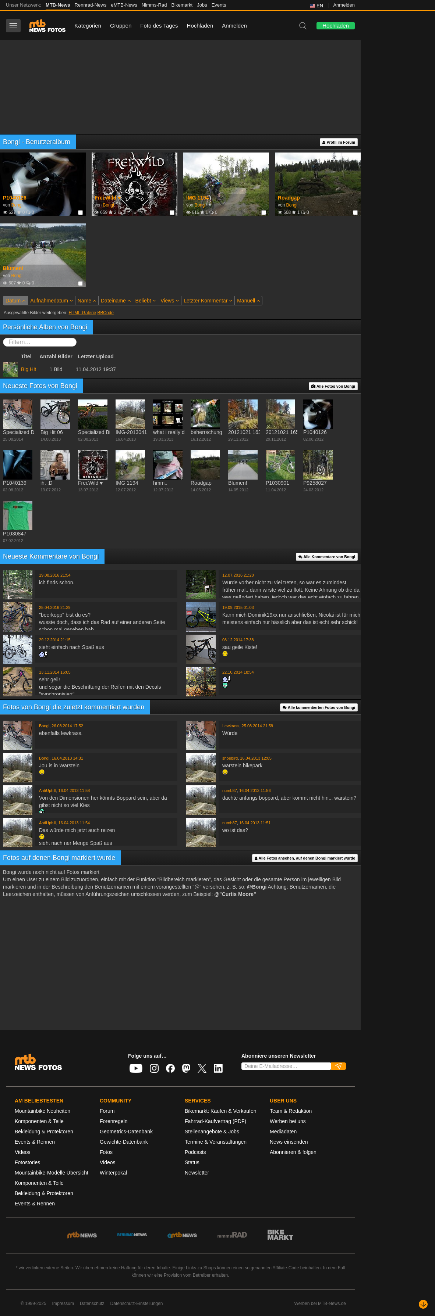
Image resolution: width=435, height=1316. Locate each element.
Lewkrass (230, 726)
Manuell (248, 301)
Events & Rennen (35, 1142)
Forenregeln (114, 1121)
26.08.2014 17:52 (67, 726)
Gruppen (120, 25)
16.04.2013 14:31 (67, 758)
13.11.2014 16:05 (55, 672)
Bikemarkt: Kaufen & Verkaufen (221, 1111)
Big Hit (28, 369)
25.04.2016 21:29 (55, 607)
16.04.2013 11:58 (74, 790)
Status (192, 1162)
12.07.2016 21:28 (238, 575)
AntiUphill (47, 790)
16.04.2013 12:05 (256, 758)
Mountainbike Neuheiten (42, 1111)
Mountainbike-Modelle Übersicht (51, 1173)
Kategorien (87, 25)
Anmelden (344, 5)
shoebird (230, 758)
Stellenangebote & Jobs (212, 1131)
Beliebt (145, 301)
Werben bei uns (288, 1121)
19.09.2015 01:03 (238, 607)
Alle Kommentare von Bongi (326, 557)
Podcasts (195, 1152)
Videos (23, 1152)
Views (169, 301)
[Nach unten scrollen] (423, 1304)
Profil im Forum (338, 142)
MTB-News (58, 5)
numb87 (229, 790)
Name (87, 301)
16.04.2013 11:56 (255, 790)
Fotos (106, 1152)
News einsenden (289, 1142)
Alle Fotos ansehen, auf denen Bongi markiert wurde (305, 858)
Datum (15, 301)
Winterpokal (113, 1173)
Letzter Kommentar (208, 301)
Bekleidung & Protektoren (44, 1131)
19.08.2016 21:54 (55, 575)
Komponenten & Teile (39, 1121)
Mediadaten (283, 1131)
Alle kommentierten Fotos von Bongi (319, 707)
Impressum (63, 1303)
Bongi (16, 205)
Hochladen (200, 25)
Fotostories (27, 1162)
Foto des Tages (159, 25)
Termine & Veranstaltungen (216, 1142)
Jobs (202, 5)
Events (219, 5)
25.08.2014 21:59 (257, 726)
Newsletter (197, 1173)
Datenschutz (92, 1303)
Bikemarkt (181, 5)
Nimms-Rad (154, 5)
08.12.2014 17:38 (238, 640)
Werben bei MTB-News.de (320, 1303)
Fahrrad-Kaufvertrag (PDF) (215, 1121)
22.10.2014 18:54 (238, 672)
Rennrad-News (91, 5)
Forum (107, 1111)
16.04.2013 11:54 (74, 823)
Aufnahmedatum (51, 301)
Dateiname (116, 301)
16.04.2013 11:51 (255, 823)
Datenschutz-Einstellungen (136, 1303)
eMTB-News (124, 5)
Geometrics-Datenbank (126, 1131)
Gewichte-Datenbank (124, 1142)
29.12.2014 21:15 (55, 640)
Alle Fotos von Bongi (333, 386)
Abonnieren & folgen (293, 1152)
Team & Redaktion (291, 1111)
